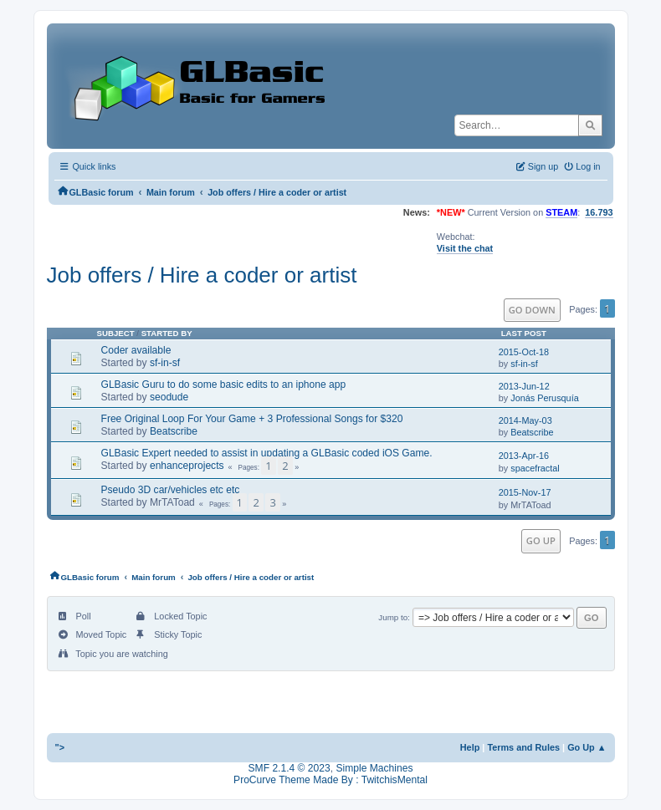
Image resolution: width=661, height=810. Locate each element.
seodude (169, 397)
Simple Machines (374, 768)
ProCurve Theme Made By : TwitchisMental (330, 780)
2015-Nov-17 (525, 492)
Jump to (392, 617)
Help (470, 747)
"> (60, 747)
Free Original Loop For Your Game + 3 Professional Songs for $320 (252, 419)
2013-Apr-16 (524, 456)
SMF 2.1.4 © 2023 (289, 768)
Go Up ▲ (586, 747)
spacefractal (535, 468)
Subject (116, 333)
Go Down (532, 309)
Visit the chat (465, 248)
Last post (523, 333)
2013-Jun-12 (524, 386)
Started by (166, 333)
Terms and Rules (523, 747)
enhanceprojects (187, 465)
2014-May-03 (525, 420)
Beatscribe (173, 431)
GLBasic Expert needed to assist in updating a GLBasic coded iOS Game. (267, 453)
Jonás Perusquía (544, 398)
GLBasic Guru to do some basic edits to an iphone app (223, 384)
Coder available (136, 350)
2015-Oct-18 (524, 352)
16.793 (598, 212)
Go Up (541, 540)
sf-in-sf (165, 363)
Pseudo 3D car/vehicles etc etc (170, 490)
